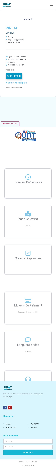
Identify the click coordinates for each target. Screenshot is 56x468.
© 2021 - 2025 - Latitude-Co (28, 462)
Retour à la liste (10, 124)
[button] (51, 4)
